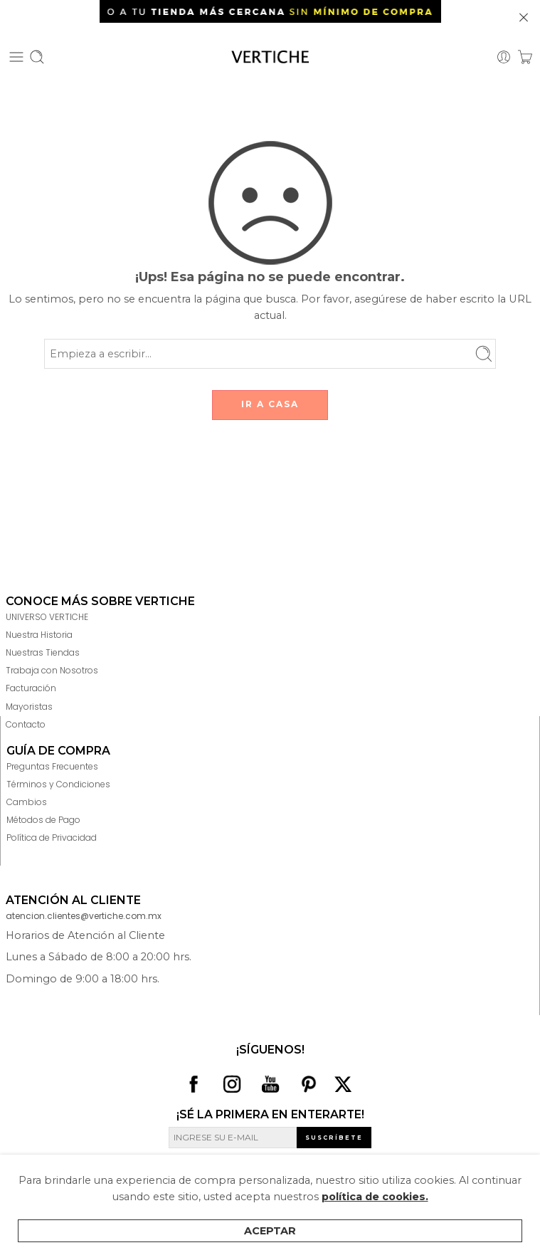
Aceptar (270, 1230)
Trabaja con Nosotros (52, 670)
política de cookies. (375, 1196)
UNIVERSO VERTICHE (47, 617)
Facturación (31, 688)
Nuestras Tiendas (43, 652)
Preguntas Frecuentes (52, 766)
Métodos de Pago (43, 820)
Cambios (26, 802)
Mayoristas (29, 706)
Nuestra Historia (39, 635)
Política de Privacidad (51, 837)
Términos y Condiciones (58, 784)
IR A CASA (270, 404)
